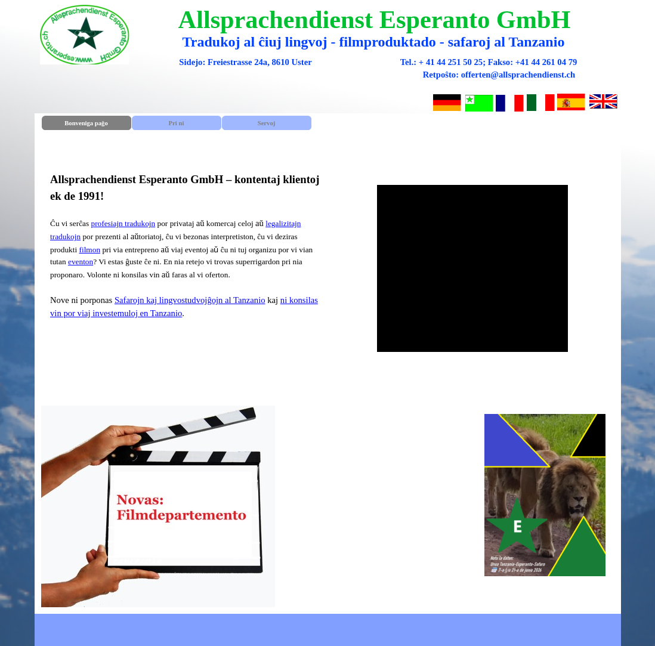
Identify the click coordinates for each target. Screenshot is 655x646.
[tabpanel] (182, 268)
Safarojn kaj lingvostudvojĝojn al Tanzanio (190, 300)
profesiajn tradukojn (123, 223)
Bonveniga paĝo (86, 123)
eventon (80, 261)
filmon (90, 249)
